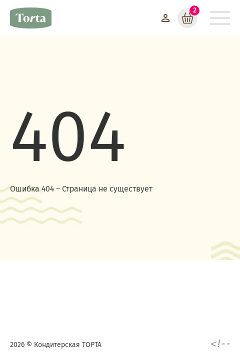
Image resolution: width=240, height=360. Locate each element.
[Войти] (166, 18)
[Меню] (220, 18)
